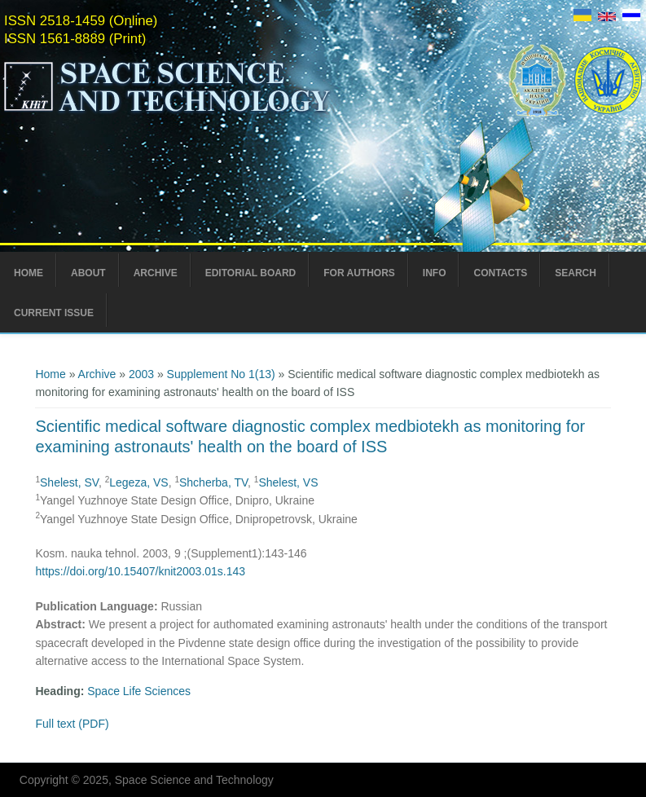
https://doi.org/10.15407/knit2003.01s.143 (140, 571)
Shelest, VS (288, 482)
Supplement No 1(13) (221, 374)
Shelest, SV (69, 482)
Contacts (500, 273)
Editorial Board (251, 273)
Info (434, 273)
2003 (141, 374)
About (88, 273)
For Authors (359, 273)
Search (575, 273)
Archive (156, 273)
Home (28, 273)
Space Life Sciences (139, 691)
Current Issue (54, 313)
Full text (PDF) (71, 723)
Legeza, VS (138, 482)
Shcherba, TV (213, 482)
